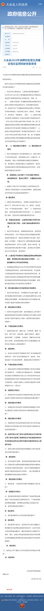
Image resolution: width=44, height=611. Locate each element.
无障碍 (40, 4)
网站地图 (25, 602)
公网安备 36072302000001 (10, 600)
